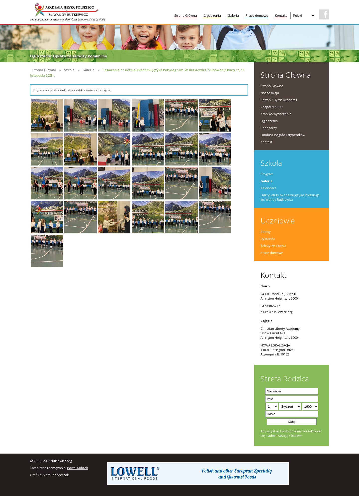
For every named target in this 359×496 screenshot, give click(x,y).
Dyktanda (268, 238)
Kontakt (281, 15)
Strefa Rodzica (285, 378)
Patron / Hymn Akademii (279, 100)
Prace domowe (257, 15)
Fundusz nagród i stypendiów (283, 135)
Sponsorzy (269, 128)
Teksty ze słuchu (273, 245)
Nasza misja (270, 93)
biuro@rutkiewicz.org (276, 312)
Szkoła (69, 70)
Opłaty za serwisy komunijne (80, 55)
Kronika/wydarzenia (276, 114)
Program (267, 174)
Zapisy (266, 231)
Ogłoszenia (212, 15)
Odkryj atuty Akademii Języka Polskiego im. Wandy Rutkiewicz (290, 197)
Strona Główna (185, 15)
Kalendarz (268, 188)
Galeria (233, 15)
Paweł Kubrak (77, 468)
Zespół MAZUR (272, 107)
